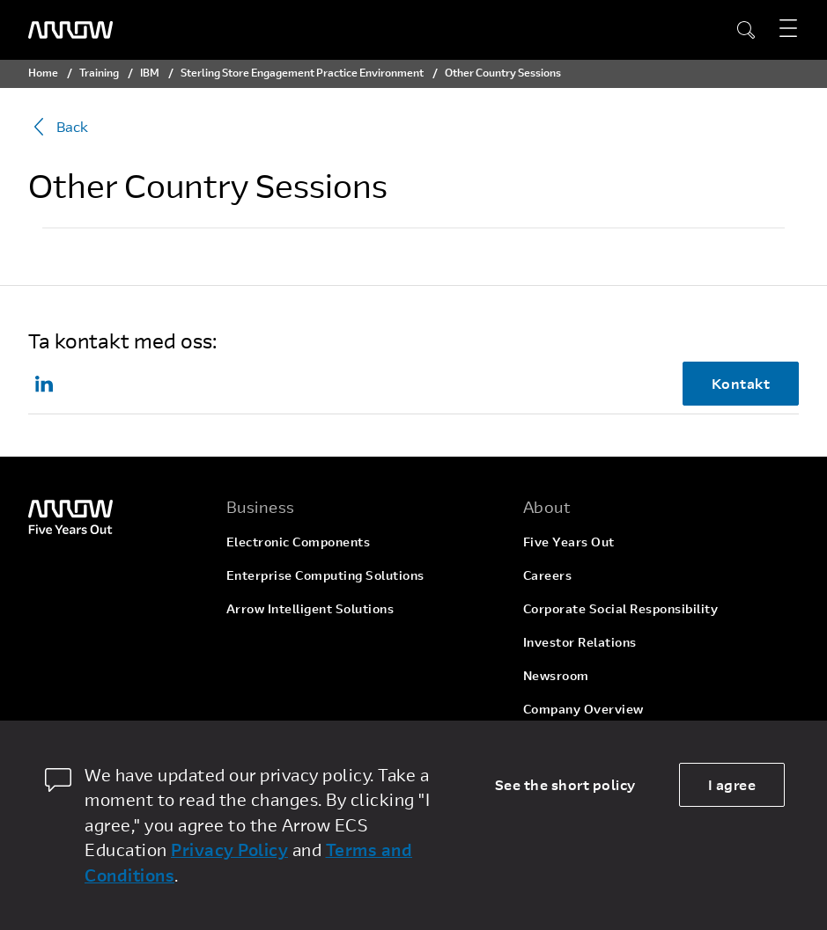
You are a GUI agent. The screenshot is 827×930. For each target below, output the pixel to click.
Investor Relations (580, 641)
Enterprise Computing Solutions (325, 575)
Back (58, 126)
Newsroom (556, 675)
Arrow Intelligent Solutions (310, 608)
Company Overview (583, 708)
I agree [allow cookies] (732, 784)
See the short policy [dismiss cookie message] (565, 784)
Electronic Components (298, 541)
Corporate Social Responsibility (621, 608)
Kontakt (741, 383)
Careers (547, 575)
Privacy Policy (229, 849)
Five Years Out (569, 541)
